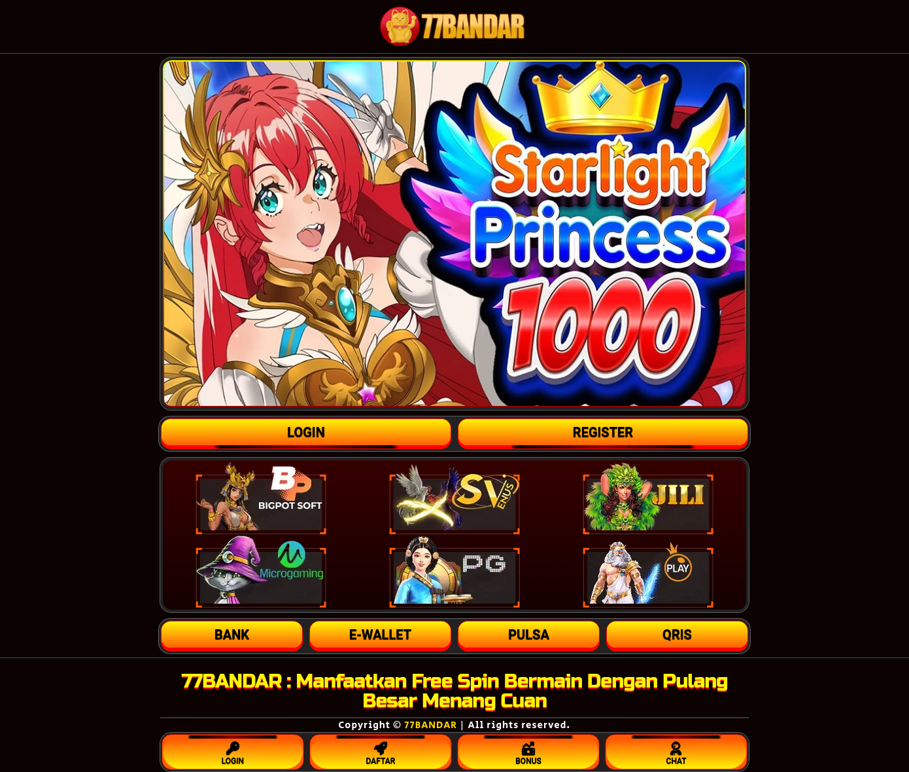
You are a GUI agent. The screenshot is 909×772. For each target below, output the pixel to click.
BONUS (528, 750)
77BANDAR (430, 725)
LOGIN (233, 750)
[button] (232, 634)
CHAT (676, 750)
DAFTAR (381, 750)
